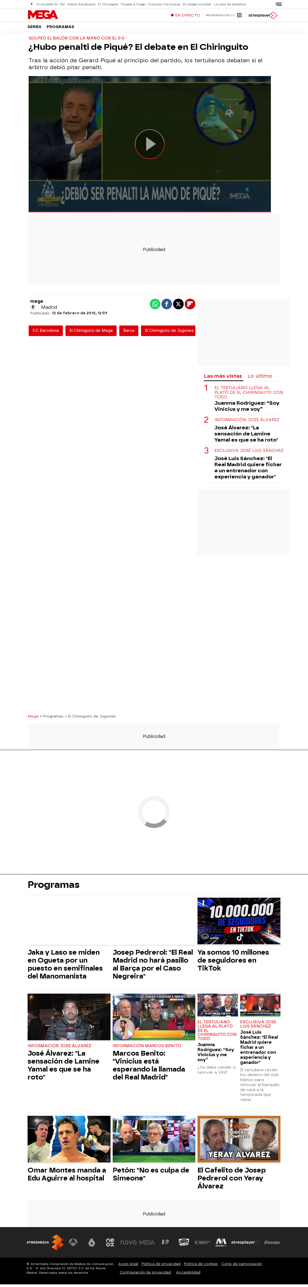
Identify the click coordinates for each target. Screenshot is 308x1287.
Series (34, 29)
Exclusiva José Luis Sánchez (248, 453)
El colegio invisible (194, 4)
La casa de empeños (227, 4)
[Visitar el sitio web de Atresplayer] (247, 1245)
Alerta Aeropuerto (81, 4)
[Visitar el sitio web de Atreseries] (166, 1245)
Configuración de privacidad (145, 1275)
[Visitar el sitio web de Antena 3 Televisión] (73, 1245)
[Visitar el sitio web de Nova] (129, 1245)
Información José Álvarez (246, 422)
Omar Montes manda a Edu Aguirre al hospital (67, 1177)
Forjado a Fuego (131, 4)
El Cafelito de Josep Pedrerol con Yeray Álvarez (231, 1181)
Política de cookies (201, 1266)
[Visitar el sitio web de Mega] (147, 1245)
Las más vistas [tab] (223, 379)
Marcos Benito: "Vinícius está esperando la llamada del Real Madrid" (149, 1068)
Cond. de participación (241, 1266)
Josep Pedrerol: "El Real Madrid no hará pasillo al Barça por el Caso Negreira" (153, 967)
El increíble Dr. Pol (50, 4)
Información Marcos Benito (147, 1048)
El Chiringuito (107, 4)
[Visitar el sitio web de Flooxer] (272, 1245)
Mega (33, 719)
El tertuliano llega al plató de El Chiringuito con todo (248, 395)
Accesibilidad (188, 1275)
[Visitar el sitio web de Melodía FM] (221, 1245)
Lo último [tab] (260, 379)
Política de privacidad (161, 1266)
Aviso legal (128, 1266)
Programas (60, 29)
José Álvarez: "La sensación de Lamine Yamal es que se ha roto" (246, 436)
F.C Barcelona (46, 333)
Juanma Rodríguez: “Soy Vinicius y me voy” (246, 409)
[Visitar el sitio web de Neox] (110, 1245)
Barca (128, 333)
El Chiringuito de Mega (91, 333)
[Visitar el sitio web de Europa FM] (202, 1245)
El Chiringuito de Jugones (169, 333)
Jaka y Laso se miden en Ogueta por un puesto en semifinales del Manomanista (65, 967)
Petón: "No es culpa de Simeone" (151, 1177)
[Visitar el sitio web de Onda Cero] (184, 1245)
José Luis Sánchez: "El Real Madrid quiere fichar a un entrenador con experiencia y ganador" (248, 470)
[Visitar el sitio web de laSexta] (92, 1245)
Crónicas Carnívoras (162, 4)
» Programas (51, 719)
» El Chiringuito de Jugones (90, 719)
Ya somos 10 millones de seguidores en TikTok (233, 963)
